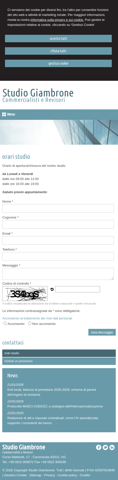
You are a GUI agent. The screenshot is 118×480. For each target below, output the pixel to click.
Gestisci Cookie (15, 471)
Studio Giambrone (38, 92)
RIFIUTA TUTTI (58, 51)
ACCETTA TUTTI (58, 38)
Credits (85, 471)
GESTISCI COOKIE (58, 63)
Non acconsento (44, 319)
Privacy (49, 471)
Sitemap (35, 471)
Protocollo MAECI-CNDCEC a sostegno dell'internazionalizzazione (55, 402)
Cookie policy (67, 471)
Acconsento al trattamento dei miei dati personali (37, 314)
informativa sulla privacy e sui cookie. (57, 20)
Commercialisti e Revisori (33, 99)
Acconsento (15, 319)
